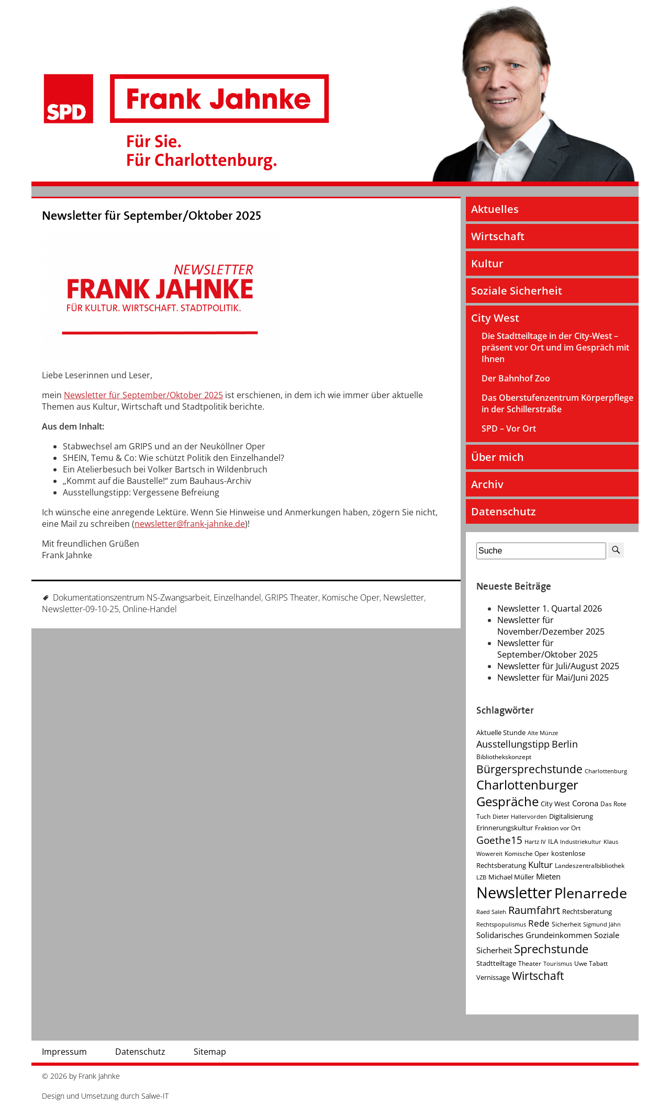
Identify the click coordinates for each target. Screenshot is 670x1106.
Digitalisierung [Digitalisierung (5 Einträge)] (571, 816)
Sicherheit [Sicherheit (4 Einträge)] (566, 924)
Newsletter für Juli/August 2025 (558, 666)
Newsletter (403, 597)
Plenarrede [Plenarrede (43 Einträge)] (590, 892)
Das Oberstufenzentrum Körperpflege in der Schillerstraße (557, 403)
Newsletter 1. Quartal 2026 (549, 608)
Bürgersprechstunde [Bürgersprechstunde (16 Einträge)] (529, 769)
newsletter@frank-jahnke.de (190, 523)
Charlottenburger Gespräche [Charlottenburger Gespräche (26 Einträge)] (527, 793)
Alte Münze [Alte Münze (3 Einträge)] (543, 733)
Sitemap (210, 1051)
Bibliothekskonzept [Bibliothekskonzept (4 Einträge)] (503, 756)
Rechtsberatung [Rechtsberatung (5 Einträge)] (587, 911)
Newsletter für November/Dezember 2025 (551, 625)
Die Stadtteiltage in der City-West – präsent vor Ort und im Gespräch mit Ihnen (555, 347)
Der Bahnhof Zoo (516, 378)
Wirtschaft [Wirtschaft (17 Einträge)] (538, 975)
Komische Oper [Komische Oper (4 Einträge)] (527, 853)
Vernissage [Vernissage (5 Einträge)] (493, 977)
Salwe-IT (155, 1096)
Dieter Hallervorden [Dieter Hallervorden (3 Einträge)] (520, 816)
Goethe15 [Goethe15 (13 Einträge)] (499, 840)
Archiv (487, 484)
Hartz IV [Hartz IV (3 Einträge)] (535, 841)
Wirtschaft (497, 236)
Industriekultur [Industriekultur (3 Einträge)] (580, 841)
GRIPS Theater (291, 597)
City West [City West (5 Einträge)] (555, 803)
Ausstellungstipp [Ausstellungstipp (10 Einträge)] (513, 744)
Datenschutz (503, 511)
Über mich (497, 457)
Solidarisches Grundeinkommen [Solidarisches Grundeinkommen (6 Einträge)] (534, 935)
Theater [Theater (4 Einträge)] (529, 963)
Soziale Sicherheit (516, 291)
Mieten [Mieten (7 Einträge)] (548, 876)
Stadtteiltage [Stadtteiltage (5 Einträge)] (496, 963)
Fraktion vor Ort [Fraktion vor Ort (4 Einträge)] (557, 827)
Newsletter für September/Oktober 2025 (151, 215)
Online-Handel (149, 609)
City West (495, 318)
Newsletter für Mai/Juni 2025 (553, 677)
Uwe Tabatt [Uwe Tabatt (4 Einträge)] (591, 963)
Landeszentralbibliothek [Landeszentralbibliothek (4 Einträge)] (589, 865)
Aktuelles (495, 209)
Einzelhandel (237, 597)
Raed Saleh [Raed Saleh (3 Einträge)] (491, 912)
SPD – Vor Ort (509, 428)
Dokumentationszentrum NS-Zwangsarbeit (131, 597)
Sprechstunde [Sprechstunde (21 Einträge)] (551, 949)
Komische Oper (350, 597)
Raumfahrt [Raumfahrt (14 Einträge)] (534, 910)
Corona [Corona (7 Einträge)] (585, 803)
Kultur (487, 263)
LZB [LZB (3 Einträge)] (481, 877)
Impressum (64, 1051)
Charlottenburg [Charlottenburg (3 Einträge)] (606, 771)
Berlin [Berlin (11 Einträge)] (565, 744)
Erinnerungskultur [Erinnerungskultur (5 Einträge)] (504, 827)
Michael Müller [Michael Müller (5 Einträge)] (511, 877)
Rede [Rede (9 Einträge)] (539, 923)
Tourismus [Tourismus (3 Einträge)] (557, 963)
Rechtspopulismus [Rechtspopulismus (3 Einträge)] (501, 924)
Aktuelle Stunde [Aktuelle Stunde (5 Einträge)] (501, 732)
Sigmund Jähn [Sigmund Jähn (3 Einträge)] (602, 924)
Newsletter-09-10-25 (80, 609)
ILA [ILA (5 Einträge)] (553, 841)
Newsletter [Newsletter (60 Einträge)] (514, 892)
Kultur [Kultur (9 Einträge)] (540, 865)
